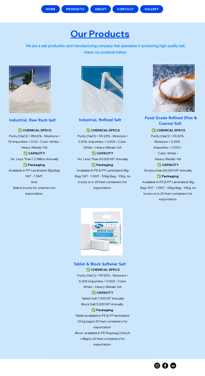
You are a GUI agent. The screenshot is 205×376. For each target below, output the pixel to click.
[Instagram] (157, 366)
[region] (30, 89)
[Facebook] (165, 366)
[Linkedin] (173, 366)
